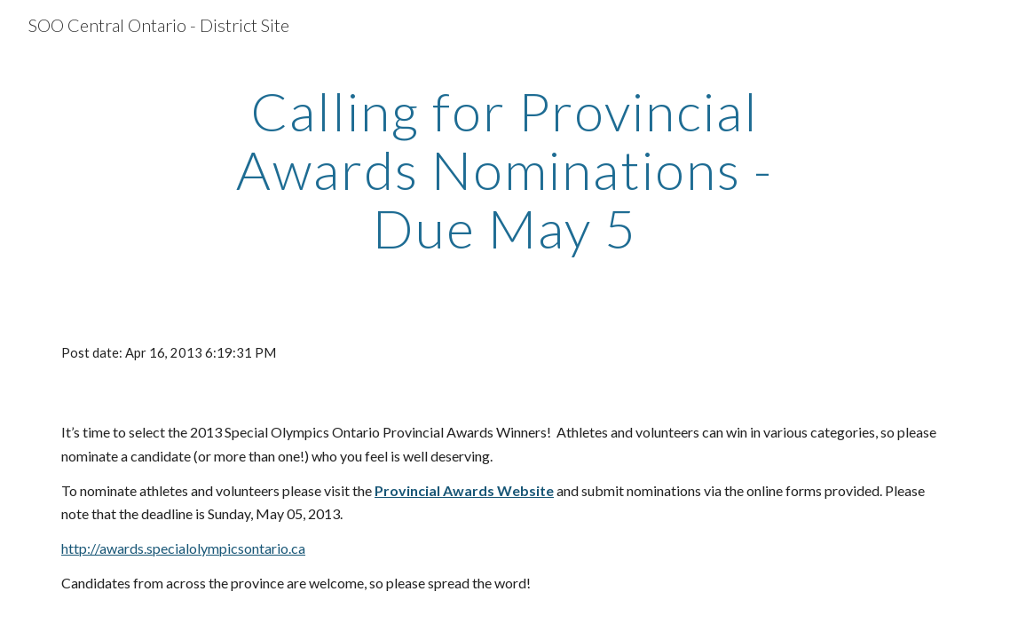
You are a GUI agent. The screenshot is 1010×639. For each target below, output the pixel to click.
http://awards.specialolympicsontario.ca (183, 548)
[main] (505, 169)
